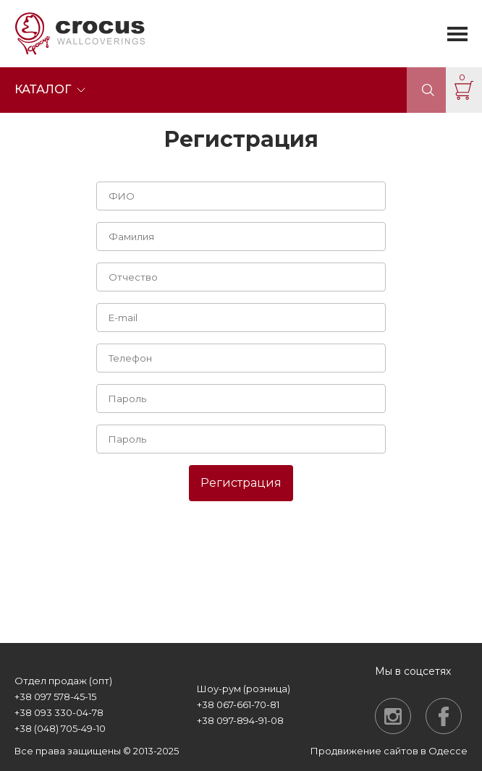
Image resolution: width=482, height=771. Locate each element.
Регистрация (241, 483)
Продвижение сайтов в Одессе (389, 751)
